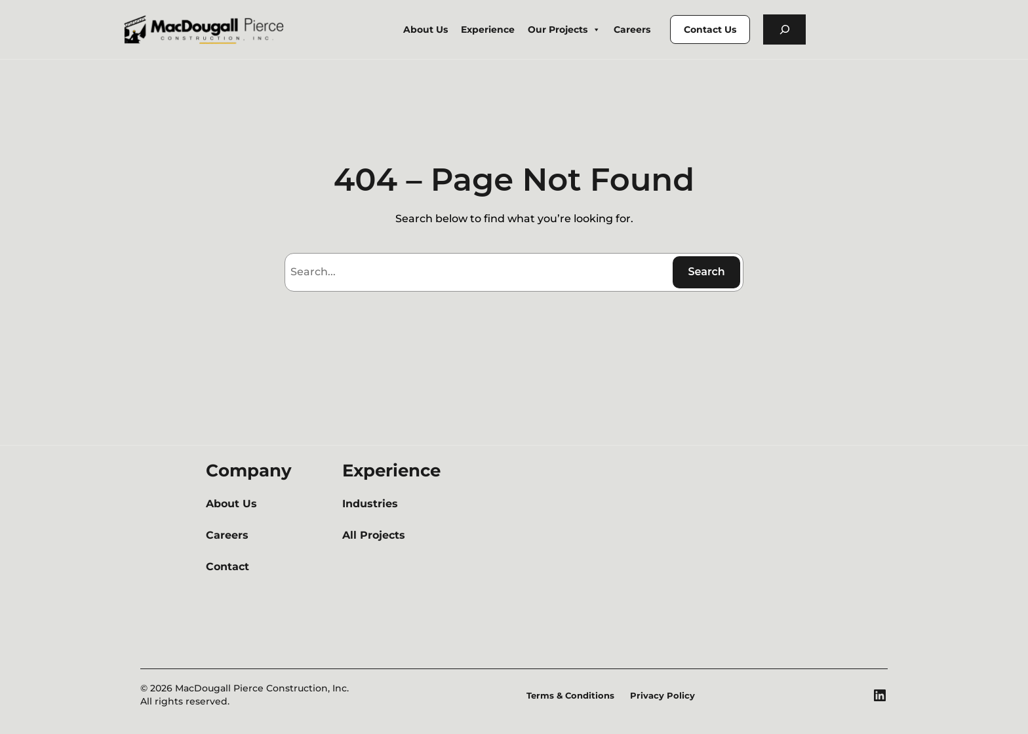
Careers (632, 29)
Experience (488, 29)
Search (706, 271)
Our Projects (564, 29)
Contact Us (710, 29)
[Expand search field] (784, 29)
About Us (425, 29)
